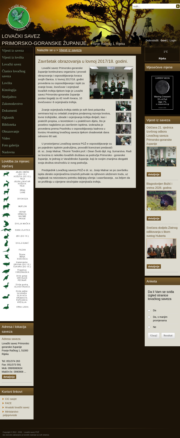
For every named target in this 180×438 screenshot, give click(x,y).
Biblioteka (9, 124)
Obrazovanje (10, 131)
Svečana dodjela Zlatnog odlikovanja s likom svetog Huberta (162, 242)
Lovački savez (11, 64)
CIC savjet (11, 399)
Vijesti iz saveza (13, 50)
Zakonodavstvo (12, 104)
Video (6, 138)
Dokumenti (9, 110)
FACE (8, 403)
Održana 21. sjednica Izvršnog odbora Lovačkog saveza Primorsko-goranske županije (161, 146)
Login (173, 40)
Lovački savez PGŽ (31, 432)
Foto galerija (10, 145)
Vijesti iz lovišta (13, 57)
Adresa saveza (11, 338)
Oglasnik (8, 117)
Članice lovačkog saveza (13, 73)
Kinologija (9, 90)
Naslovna (8, 152)
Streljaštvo (9, 97)
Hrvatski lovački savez (17, 407)
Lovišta (7, 83)
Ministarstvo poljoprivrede (10, 413)
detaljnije (9, 376)
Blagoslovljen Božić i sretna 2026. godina (161, 196)
